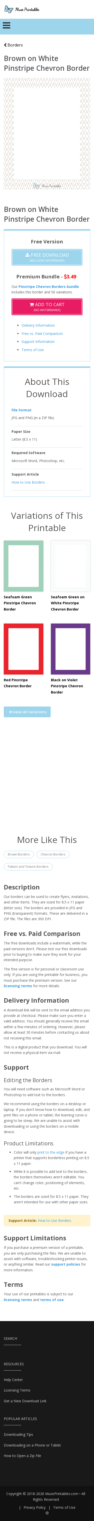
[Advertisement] (47, 779)
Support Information (38, 341)
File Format (22, 410)
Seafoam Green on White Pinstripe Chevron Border (67, 603)
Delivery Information (38, 325)
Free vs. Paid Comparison (42, 333)
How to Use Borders (28, 482)
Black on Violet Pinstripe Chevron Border (67, 686)
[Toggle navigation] (6, 26)
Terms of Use (33, 349)
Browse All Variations (27, 712)
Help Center (13, 1379)
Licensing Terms (17, 1390)
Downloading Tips (18, 1434)
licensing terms (18, 985)
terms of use (52, 1299)
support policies (65, 1264)
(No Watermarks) (47, 306)
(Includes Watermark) (47, 257)
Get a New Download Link (25, 1401)
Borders (13, 45)
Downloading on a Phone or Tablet (32, 1445)
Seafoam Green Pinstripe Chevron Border (20, 603)
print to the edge (50, 1152)
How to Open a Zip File (22, 1455)
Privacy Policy (35, 1507)
